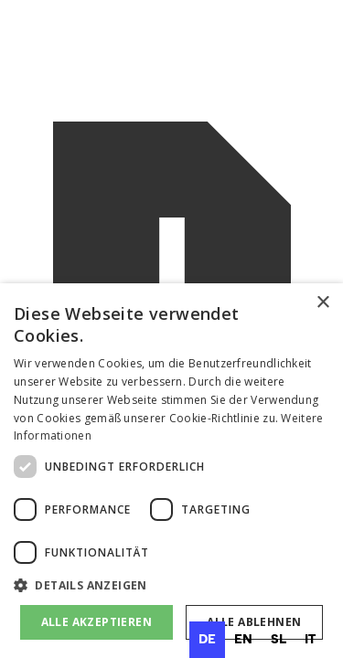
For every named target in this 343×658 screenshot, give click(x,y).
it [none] (310, 639)
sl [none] (278, 639)
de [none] (207, 639)
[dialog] (171, 470)
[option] (243, 639)
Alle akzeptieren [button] (96, 622)
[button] (171, 586)
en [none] (243, 639)
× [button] (322, 303)
